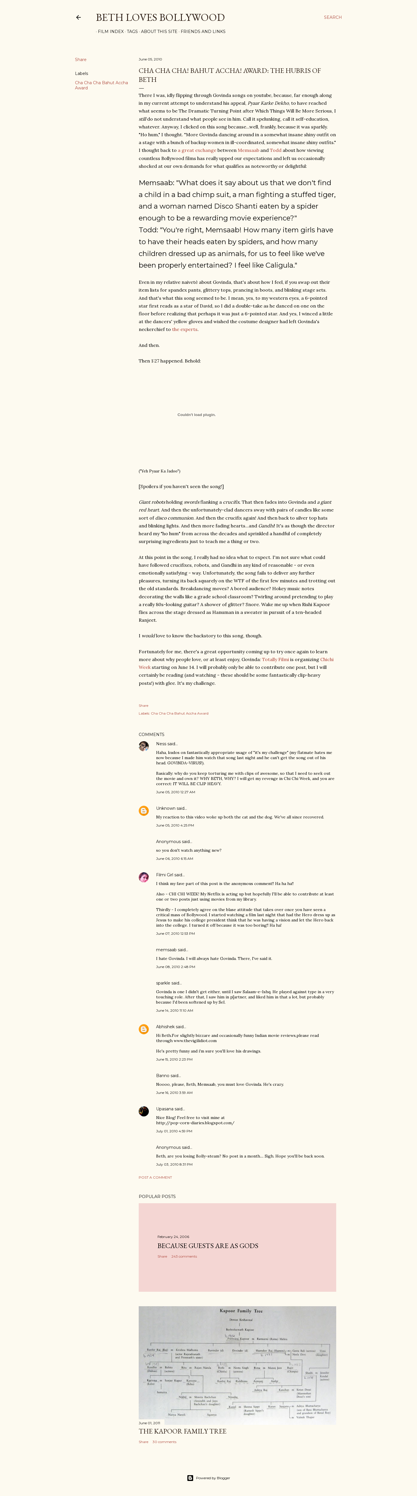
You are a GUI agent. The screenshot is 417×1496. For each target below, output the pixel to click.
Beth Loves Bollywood (160, 17)
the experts (184, 329)
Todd (275, 150)
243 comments (184, 1256)
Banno (162, 1075)
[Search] (333, 17)
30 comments (164, 1442)
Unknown (165, 808)
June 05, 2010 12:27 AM (175, 792)
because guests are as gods (208, 1245)
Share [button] (81, 59)
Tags (130, 31)
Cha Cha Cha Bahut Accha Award (180, 713)
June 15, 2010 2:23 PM (174, 1059)
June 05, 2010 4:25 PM (175, 825)
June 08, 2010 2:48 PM (175, 967)
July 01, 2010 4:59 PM (174, 1131)
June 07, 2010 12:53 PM (175, 933)
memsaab (166, 949)
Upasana (164, 1109)
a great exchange (197, 150)
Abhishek (165, 1026)
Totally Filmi (275, 659)
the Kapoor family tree (182, 1431)
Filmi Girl (164, 874)
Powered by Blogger (208, 1478)
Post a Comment (155, 1177)
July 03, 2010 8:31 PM (174, 1164)
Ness (161, 743)
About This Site (157, 31)
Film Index (109, 31)
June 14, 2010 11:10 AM (174, 1010)
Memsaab (248, 150)
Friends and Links (201, 31)
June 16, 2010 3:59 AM (174, 1092)
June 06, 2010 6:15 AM (174, 858)
